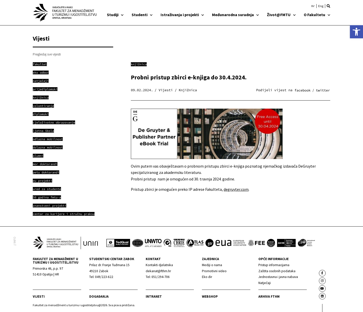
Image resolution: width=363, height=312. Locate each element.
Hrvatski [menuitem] (313, 6)
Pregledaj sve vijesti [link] (47, 54)
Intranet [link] (154, 296)
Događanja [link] (99, 296)
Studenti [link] (142, 14)
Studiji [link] (115, 14)
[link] (356, 31)
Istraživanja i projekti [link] (182, 14)
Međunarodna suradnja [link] (235, 14)
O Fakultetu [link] (317, 14)
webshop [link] (210, 296)
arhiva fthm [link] (269, 296)
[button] (328, 6)
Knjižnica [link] (139, 64)
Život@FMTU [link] (281, 14)
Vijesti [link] (39, 296)
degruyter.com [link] (236, 189)
